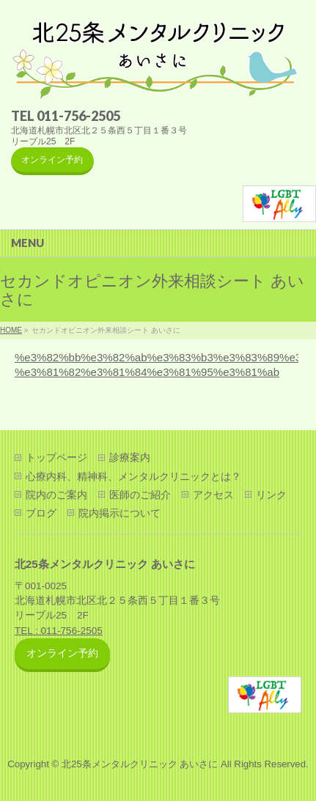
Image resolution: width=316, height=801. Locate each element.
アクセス (213, 495)
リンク (271, 495)
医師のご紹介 (140, 495)
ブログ (41, 513)
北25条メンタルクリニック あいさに (140, 763)
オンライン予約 (52, 160)
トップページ (56, 457)
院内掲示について (119, 513)
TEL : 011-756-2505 (59, 630)
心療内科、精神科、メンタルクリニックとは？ (133, 476)
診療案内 (129, 457)
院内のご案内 (56, 495)
